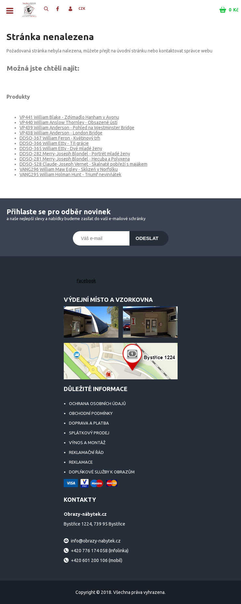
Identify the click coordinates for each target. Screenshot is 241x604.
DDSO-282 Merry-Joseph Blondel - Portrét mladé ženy (75, 153)
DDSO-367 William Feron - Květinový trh (60, 138)
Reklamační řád (86, 452)
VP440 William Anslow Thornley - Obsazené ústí (68, 122)
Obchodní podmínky (91, 413)
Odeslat (147, 238)
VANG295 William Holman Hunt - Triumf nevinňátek (70, 174)
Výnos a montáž (87, 442)
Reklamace (81, 462)
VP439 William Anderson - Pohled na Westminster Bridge (77, 127)
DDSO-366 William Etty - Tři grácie (54, 143)
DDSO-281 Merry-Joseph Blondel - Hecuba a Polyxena (75, 159)
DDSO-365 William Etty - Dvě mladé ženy (61, 148)
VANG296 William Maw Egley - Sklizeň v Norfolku (69, 169)
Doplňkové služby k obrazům (102, 472)
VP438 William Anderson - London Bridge (61, 132)
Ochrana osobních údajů (97, 403)
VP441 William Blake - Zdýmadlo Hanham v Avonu (69, 117)
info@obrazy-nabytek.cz (96, 540)
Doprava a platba (89, 423)
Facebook (86, 280)
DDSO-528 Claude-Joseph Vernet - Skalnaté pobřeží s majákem (83, 164)
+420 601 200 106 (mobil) (96, 560)
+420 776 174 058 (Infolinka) (99, 550)
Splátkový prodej (89, 432)
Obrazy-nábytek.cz (29, 10)
